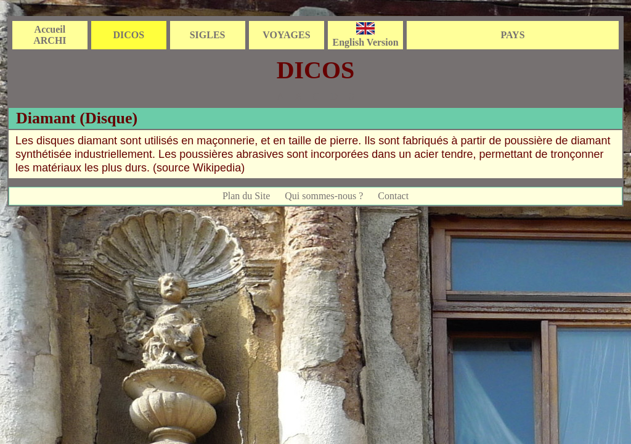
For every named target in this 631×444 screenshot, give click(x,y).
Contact (393, 196)
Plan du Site (246, 196)
